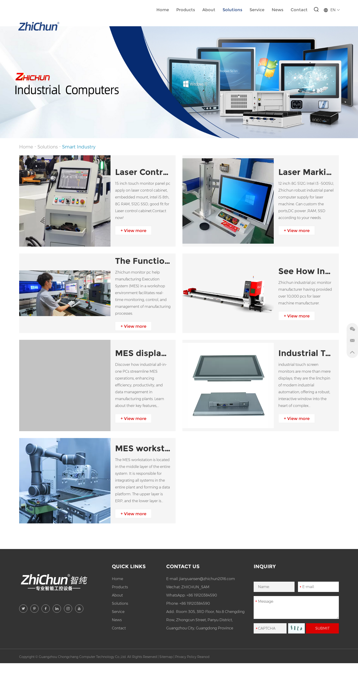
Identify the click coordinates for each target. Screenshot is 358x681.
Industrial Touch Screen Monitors (306, 353)
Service (257, 9)
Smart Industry (78, 147)
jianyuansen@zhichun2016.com (207, 579)
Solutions (232, 9)
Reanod (203, 657)
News (277, 9)
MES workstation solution (143, 448)
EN (332, 10)
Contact (299, 9)
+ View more (133, 230)
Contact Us (183, 566)
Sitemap (166, 657)
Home (162, 9)
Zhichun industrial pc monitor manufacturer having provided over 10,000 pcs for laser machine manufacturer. (305, 292)
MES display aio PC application (143, 353)
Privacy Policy (185, 657)
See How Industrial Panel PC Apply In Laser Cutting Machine (306, 271)
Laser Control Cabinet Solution (143, 172)
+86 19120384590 (202, 595)
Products (185, 9)
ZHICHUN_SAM (195, 587)
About (208, 9)
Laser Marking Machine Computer (306, 172)
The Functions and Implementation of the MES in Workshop (143, 261)
